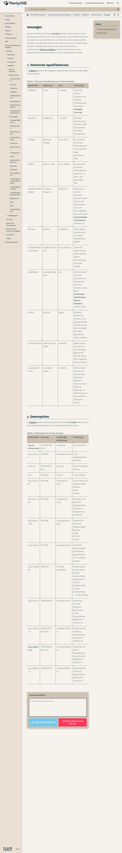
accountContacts (15, 80)
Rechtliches (10, 235)
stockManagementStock (15, 188)
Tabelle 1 (33, 70)
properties (13, 169)
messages (14, 117)
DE (118, 3)
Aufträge (8, 27)
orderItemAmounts (15, 133)
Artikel (7, 19)
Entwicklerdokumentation (94, 3)
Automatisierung (11, 38)
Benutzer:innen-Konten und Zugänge (13, 230)
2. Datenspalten (101, 33)
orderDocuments (15, 127)
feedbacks (13, 92)
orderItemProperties (15, 139)
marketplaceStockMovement (15, 112)
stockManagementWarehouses (15, 194)
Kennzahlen (11, 62)
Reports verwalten (12, 70)
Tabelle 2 (33, 422)
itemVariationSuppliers (15, 106)
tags (11, 202)
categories (13, 88)
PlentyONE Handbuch (38, 15)
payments (13, 166)
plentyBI (9, 51)
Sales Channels (10, 23)
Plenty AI (9, 219)
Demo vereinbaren (75, 3)
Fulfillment (9, 34)
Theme (110, 3)
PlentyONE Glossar (11, 242)
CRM (6, 41)
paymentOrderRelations (15, 161)
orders (12, 156)
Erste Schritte (9, 16)
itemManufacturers (15, 97)
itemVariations (15, 101)
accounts (13, 84)
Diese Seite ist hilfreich (43, 722)
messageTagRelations (15, 121)
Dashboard (11, 55)
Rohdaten (10, 66)
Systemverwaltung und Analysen (12, 46)
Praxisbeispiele (12, 216)
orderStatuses (15, 153)
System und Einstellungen (11, 224)
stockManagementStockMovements (15, 181)
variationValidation (15, 210)
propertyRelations (15, 174)
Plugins (8, 238)
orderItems (14, 143)
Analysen (10, 58)
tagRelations (14, 198)
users (12, 206)
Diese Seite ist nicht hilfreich (72, 722)
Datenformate (14, 75)
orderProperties (15, 148)
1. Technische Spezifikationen (106, 29)
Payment (8, 31)
